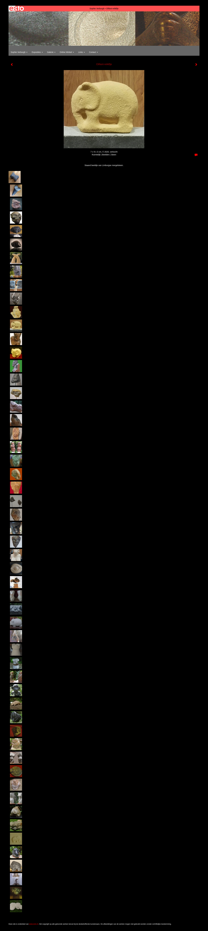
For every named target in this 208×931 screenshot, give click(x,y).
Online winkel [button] (67, 52)
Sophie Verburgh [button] (19, 52)
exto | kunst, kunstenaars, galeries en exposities (17, 8)
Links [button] (81, 52)
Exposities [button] (37, 52)
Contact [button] (93, 52)
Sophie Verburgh (97, 8)
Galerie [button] (51, 52)
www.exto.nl (33, 924)
